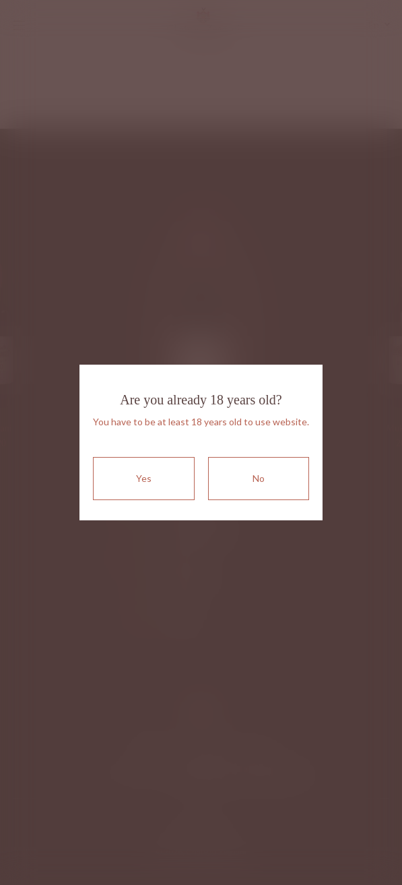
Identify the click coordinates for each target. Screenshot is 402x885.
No (259, 478)
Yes (144, 478)
